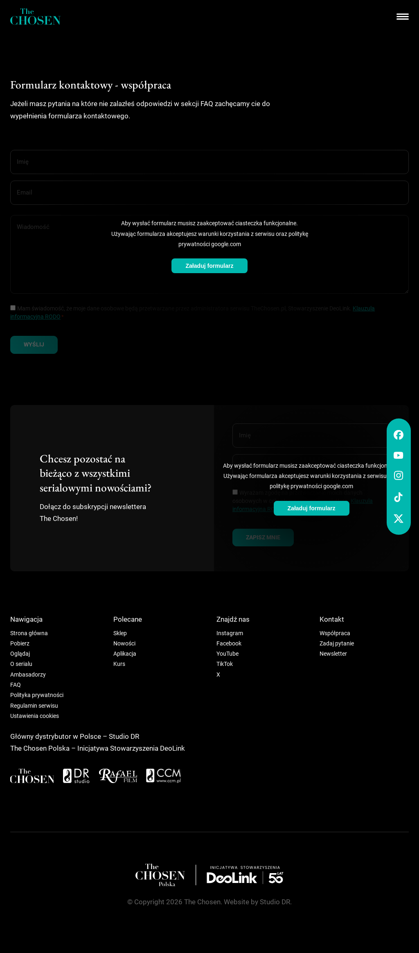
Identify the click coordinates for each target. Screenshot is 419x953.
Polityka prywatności (36, 695)
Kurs (119, 664)
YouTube (227, 653)
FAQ (15, 684)
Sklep (120, 633)
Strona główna (29, 633)
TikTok (224, 664)
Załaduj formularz (209, 266)
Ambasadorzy (28, 674)
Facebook (228, 643)
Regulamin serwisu (34, 705)
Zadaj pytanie (337, 643)
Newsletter (333, 653)
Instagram (229, 633)
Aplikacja (124, 653)
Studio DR (124, 736)
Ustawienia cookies (34, 716)
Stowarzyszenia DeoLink (147, 748)
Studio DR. (276, 902)
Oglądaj (20, 653)
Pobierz (19, 643)
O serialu (21, 664)
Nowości (124, 643)
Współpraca (335, 633)
